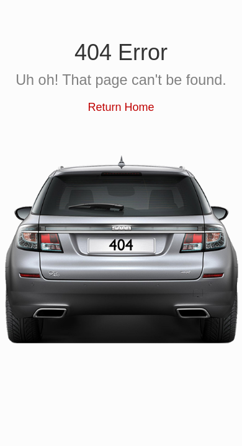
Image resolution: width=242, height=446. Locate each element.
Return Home (120, 107)
